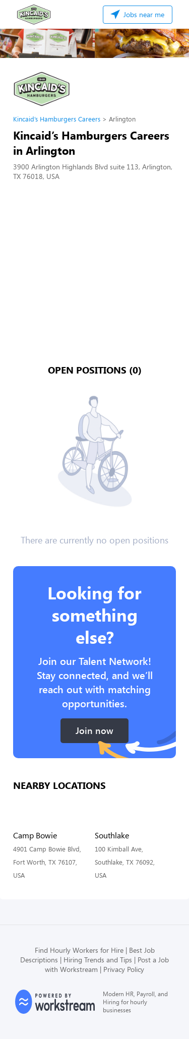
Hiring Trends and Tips (98, 959)
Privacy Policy (123, 969)
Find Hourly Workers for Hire (79, 950)
